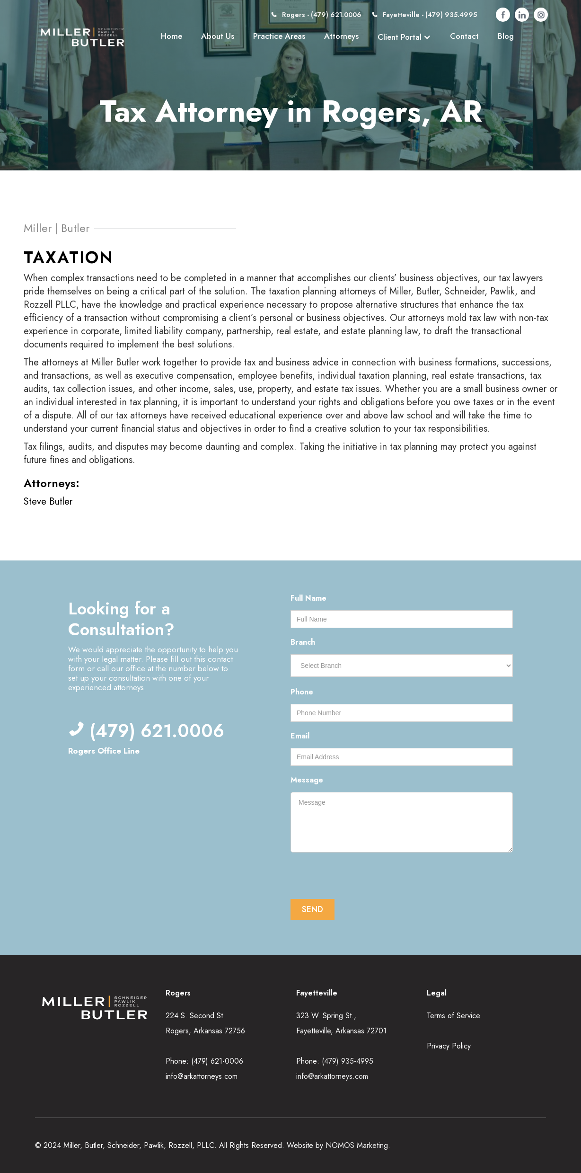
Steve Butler (48, 501)
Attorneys (341, 36)
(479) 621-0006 (217, 1061)
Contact (464, 36)
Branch (302, 642)
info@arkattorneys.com (202, 1076)
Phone (301, 691)
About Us (217, 36)
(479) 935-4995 (347, 1061)
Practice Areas (279, 36)
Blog (506, 36)
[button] (404, 36)
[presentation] (362, 876)
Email (299, 735)
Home (171, 36)
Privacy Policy (449, 1045)
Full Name (308, 598)
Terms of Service (453, 1015)
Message (306, 779)
